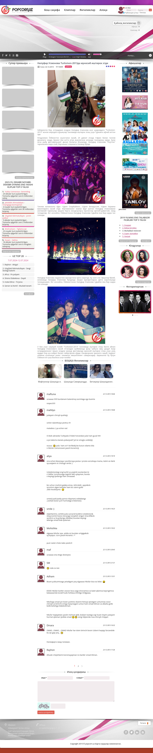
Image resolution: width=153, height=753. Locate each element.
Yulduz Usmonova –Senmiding (17, 192)
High (78, 57)
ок (150, 10)
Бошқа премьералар (24, 177)
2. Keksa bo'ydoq (129, 228)
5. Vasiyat (126, 236)
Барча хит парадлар (128, 241)
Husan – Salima (11, 240)
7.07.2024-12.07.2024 (18, 260)
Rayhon (51, 649)
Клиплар (69, 10)
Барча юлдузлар (143, 282)
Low (74, 57)
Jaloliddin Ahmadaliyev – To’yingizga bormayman (13, 204)
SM (48, 562)
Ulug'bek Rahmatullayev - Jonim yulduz (16, 217)
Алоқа (103, 10)
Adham (50, 576)
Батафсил (146, 241)
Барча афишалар (143, 213)
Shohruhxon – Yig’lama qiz (16, 229)
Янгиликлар (87, 10)
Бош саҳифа (52, 10)
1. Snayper (126, 225)
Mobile (83, 57)
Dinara (50, 625)
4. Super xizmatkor (130, 233)
